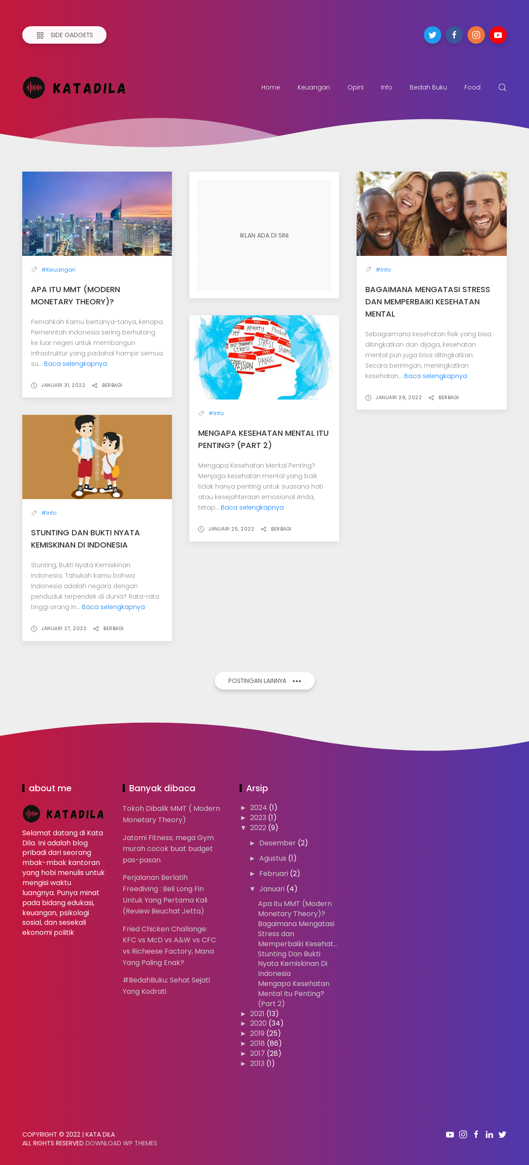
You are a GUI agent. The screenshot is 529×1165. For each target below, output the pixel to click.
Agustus (273, 858)
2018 (258, 1043)
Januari (272, 889)
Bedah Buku (428, 87)
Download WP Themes (121, 1143)
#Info (383, 269)
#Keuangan (58, 269)
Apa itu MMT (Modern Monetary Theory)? (295, 909)
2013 (258, 1063)
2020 (259, 1023)
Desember (278, 843)
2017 (258, 1053)
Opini (355, 87)
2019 (258, 1033)
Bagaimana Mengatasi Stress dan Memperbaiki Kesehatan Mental (427, 301)
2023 (259, 818)
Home (270, 87)
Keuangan (314, 87)
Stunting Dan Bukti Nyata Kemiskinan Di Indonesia (292, 964)
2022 (259, 828)
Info (386, 87)
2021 (258, 1014)
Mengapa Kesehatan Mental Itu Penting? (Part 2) (294, 994)
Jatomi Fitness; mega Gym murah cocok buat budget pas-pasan (168, 849)
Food (472, 87)
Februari (274, 874)
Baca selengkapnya (75, 363)
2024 (259, 808)
